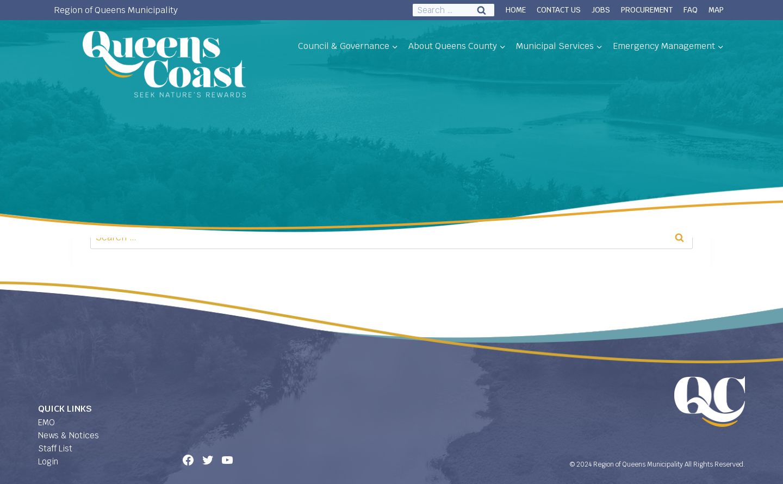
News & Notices (68, 435)
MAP (716, 10)
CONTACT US (559, 10)
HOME (516, 10)
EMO (46, 422)
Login (48, 461)
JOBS (601, 10)
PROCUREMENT (647, 10)
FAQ (690, 10)
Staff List (55, 448)
